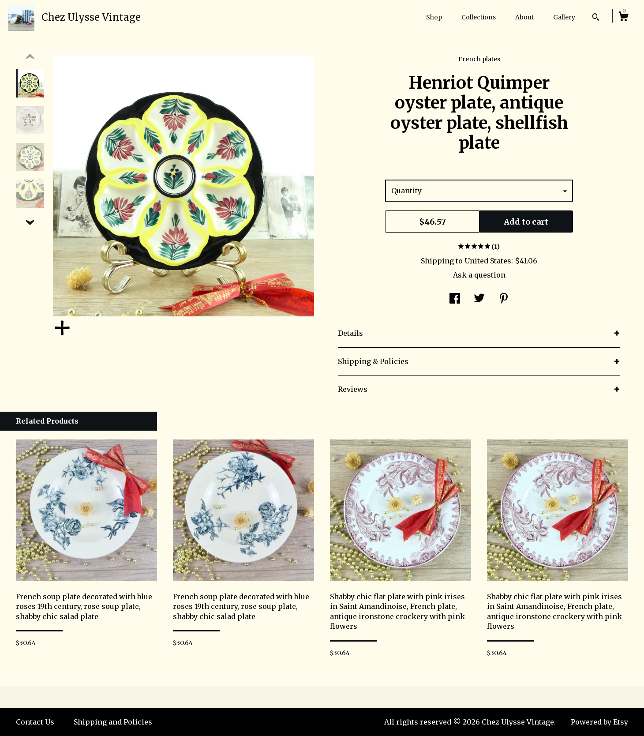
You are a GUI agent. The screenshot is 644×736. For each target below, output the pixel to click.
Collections (478, 17)
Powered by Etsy (599, 721)
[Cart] (623, 17)
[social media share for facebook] (454, 299)
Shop (434, 17)
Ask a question (479, 274)
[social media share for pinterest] (503, 299)
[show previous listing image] (30, 57)
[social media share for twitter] (479, 299)
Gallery (564, 17)
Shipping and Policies (113, 721)
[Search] (595, 18)
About (524, 17)
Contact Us (35, 721)
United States (487, 260)
